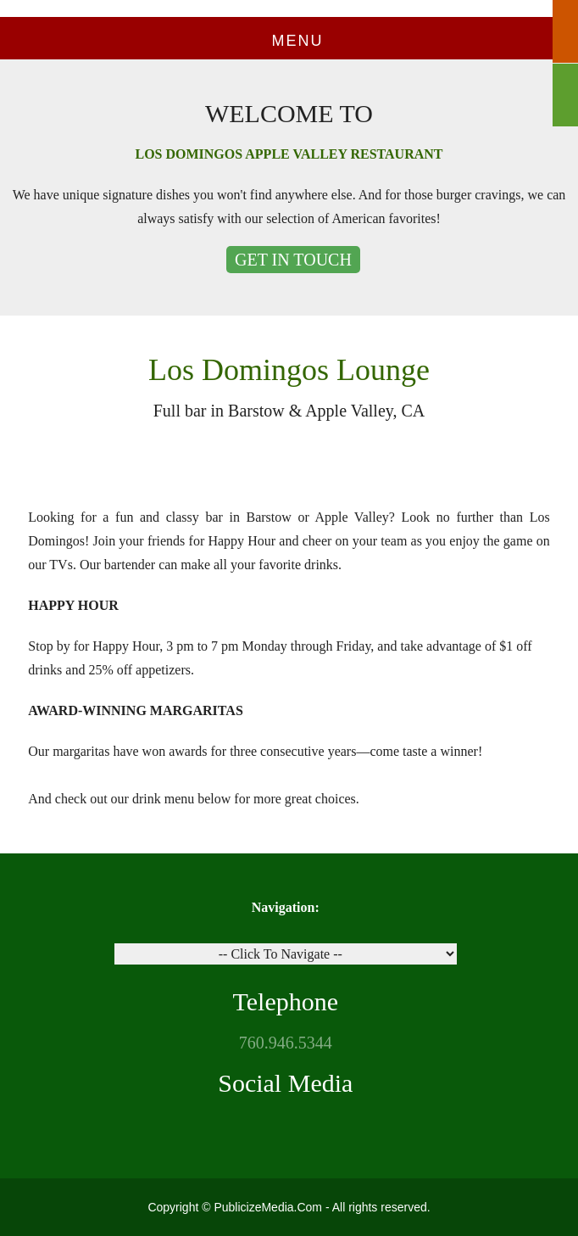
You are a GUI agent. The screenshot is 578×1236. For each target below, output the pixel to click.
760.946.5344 (285, 1042)
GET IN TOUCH (293, 259)
